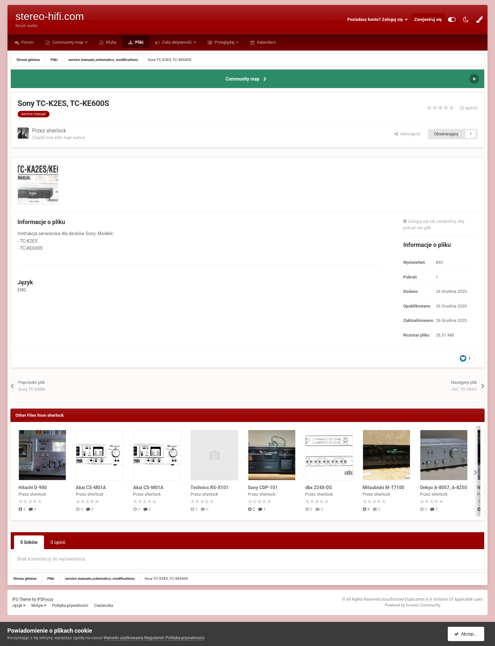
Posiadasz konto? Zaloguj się (377, 19)
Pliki (138, 42)
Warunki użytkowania (123, 637)
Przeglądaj (224, 42)
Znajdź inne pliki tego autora (58, 137)
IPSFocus (45, 599)
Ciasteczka (103, 605)
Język (19, 605)
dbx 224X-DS (318, 487)
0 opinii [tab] (58, 542)
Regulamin (154, 637)
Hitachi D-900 (33, 487)
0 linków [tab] (29, 542)
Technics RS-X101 (209, 487)
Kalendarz (266, 42)
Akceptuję (467, 634)
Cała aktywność (177, 42)
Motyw (38, 605)
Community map (67, 42)
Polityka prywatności (70, 605)
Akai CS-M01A (91, 487)
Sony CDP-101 (263, 487)
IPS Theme (21, 599)
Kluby (110, 42)
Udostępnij (407, 133)
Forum (27, 42)
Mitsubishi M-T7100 (383, 487)
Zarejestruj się (428, 19)
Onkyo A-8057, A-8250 (443, 487)
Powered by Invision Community (412, 605)
